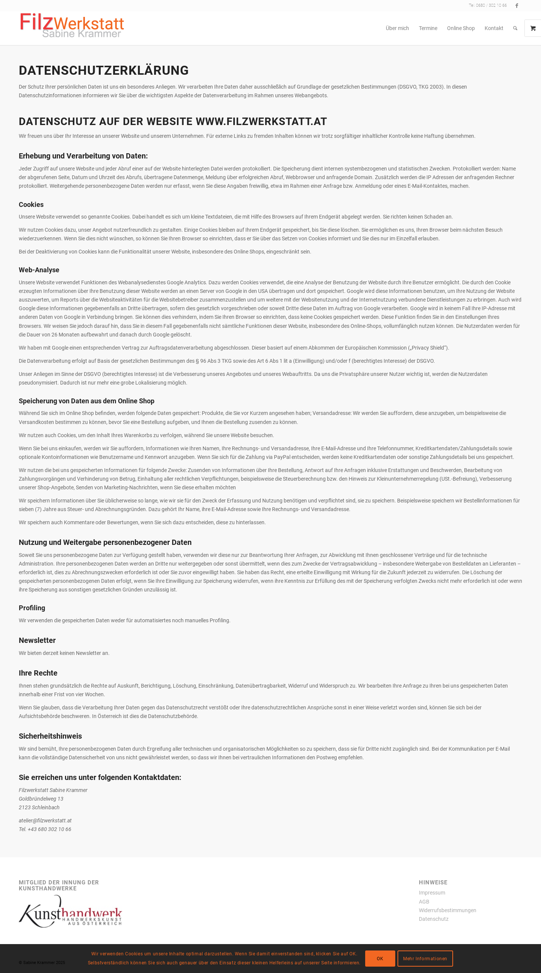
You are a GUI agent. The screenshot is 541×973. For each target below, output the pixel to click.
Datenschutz (434, 919)
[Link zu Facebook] (516, 5)
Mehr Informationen (425, 958)
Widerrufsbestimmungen (447, 910)
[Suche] (515, 28)
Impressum (432, 893)
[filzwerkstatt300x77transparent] (72, 28)
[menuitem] (397, 28)
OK (380, 958)
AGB (424, 902)
